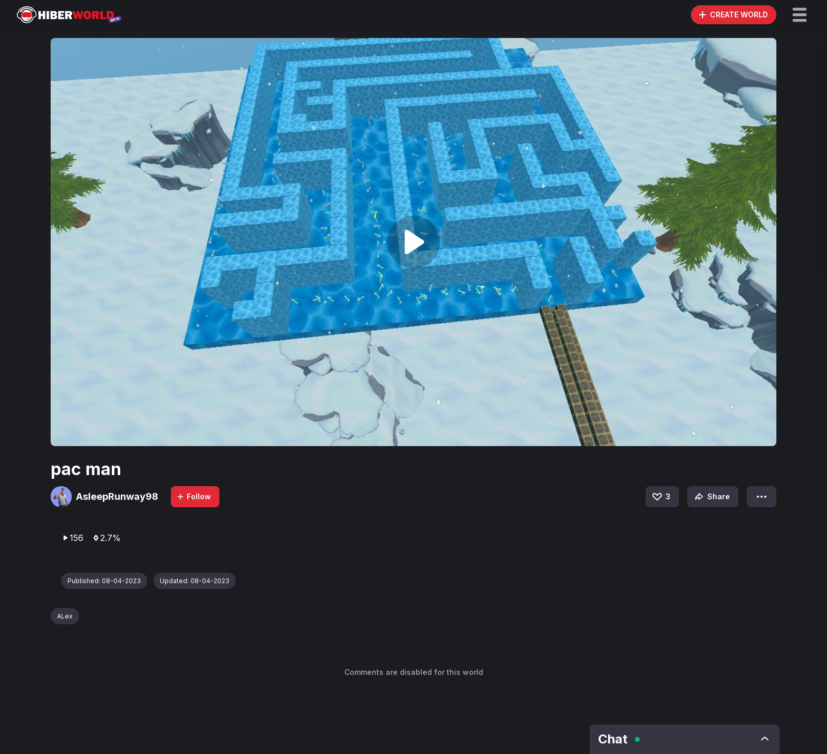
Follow (193, 496)
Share (711, 496)
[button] (799, 14)
